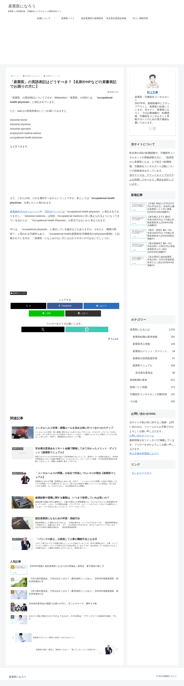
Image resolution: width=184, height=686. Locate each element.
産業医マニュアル (18, 293)
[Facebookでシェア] (65, 306)
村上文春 (152, 92)
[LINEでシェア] (46, 313)
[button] (83, 313)
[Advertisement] (92, 45)
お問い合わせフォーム (141, 435)
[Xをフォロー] (61, 329)
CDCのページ (52, 211)
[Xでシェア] (28, 306)
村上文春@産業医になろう (144, 453)
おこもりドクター (142, 473)
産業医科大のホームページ (25, 211)
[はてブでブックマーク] (101, 306)
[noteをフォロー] (68, 329)
